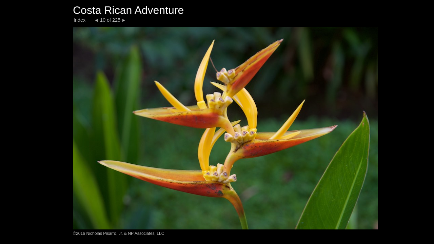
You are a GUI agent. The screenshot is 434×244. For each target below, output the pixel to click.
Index (79, 20)
